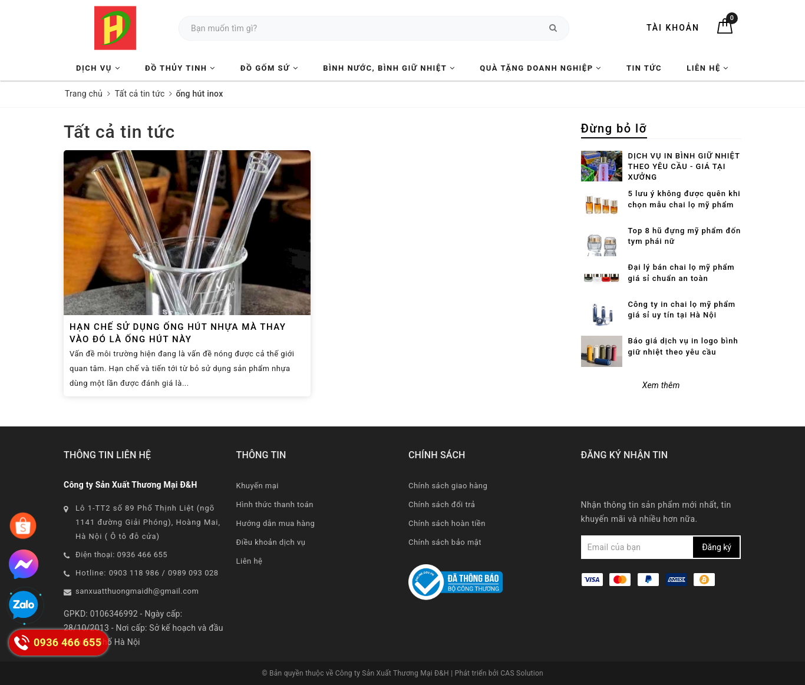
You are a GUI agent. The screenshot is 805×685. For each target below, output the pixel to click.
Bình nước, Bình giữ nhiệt (389, 68)
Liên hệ (708, 68)
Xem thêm (661, 385)
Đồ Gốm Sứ (269, 68)
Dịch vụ (98, 68)
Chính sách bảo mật (444, 542)
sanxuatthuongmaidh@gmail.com (137, 591)
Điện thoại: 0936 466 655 (121, 554)
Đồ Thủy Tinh (180, 68)
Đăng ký (716, 547)
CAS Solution (521, 673)
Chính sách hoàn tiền (447, 523)
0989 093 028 (193, 572)
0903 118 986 (134, 572)
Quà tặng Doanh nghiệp (540, 68)
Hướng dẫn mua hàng (275, 523)
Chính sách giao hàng (447, 485)
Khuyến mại (257, 485)
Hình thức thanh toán (275, 504)
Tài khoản (673, 27)
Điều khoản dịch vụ (271, 542)
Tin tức (644, 68)
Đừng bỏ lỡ (614, 128)
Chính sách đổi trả (441, 504)
